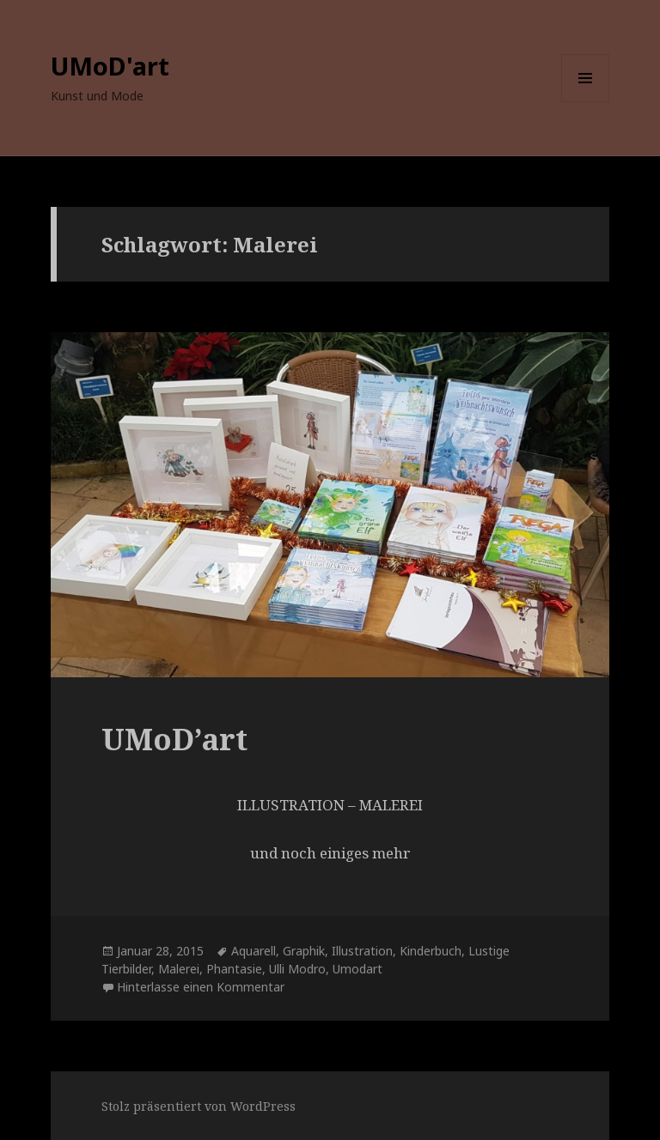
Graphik (304, 951)
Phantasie (234, 969)
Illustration (362, 951)
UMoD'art (110, 65)
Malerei (178, 969)
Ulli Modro (297, 969)
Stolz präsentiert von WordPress (198, 1106)
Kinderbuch (430, 951)
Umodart (357, 969)
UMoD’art (174, 739)
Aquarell (253, 951)
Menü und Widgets (585, 101)
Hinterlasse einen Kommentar (200, 987)
